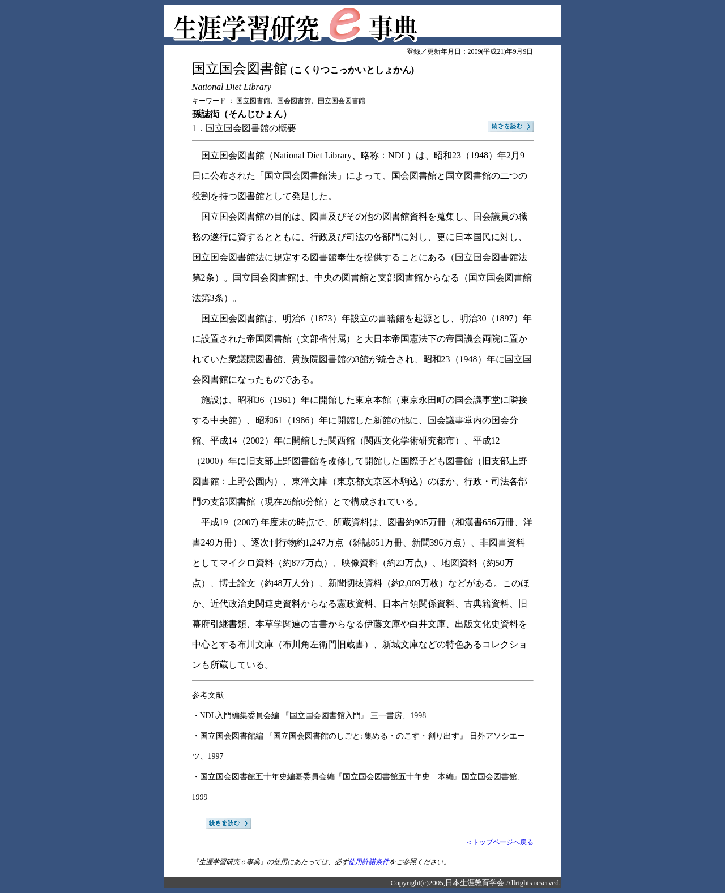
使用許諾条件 (368, 862)
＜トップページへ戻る (500, 842)
